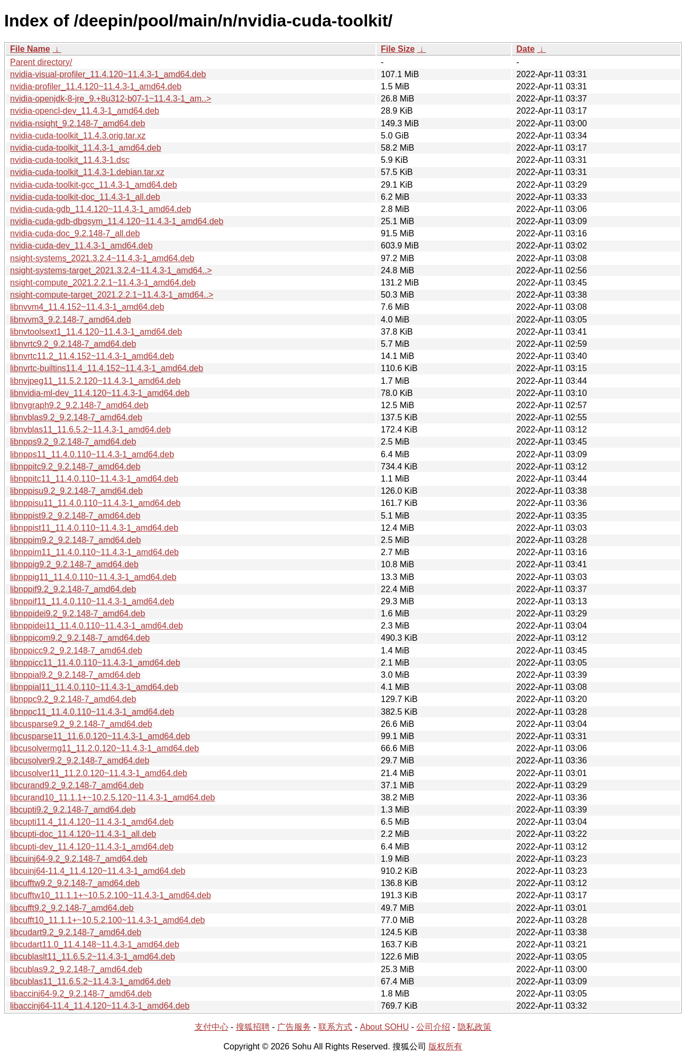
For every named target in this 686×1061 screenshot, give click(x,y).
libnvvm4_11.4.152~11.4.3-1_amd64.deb (87, 306)
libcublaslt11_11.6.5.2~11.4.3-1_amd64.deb (92, 956)
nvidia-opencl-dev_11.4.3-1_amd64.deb (84, 110)
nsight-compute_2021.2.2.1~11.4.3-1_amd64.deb (103, 282)
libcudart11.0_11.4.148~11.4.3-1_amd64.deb (94, 944)
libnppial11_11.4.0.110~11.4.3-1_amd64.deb (94, 686)
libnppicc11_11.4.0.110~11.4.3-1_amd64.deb (95, 662)
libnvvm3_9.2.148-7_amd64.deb (70, 319)
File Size (398, 48)
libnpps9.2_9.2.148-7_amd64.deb (73, 441)
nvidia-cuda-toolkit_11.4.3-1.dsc (70, 159)
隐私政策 (474, 1026)
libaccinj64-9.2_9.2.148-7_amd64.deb (81, 993)
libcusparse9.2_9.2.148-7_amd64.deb (81, 723)
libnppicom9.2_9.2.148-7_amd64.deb (80, 637)
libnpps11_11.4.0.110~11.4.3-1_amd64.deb (92, 454)
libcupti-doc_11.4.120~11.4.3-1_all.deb (83, 833)
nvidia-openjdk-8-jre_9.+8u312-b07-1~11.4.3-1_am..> (110, 98)
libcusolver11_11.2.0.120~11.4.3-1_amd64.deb (98, 773)
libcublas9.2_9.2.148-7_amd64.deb (76, 969)
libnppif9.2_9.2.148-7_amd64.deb (73, 589)
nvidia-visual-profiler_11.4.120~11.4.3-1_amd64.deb (108, 74)
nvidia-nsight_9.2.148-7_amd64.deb (77, 123)
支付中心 (211, 1026)
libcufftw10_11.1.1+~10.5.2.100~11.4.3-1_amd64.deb (110, 895)
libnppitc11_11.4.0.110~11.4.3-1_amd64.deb (94, 478)
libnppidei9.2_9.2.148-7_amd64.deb (77, 613)
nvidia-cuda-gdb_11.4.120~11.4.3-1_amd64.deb (100, 209)
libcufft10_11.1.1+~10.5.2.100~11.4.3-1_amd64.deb (107, 920)
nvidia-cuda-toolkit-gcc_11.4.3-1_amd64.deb (93, 184)
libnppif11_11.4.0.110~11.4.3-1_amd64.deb (92, 601)
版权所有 (445, 1046)
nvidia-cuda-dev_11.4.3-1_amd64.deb (81, 245)
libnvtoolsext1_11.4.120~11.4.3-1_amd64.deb (96, 331)
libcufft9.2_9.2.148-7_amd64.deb (72, 907)
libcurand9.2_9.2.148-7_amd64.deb (77, 785)
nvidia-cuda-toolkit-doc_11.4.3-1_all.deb (85, 196)
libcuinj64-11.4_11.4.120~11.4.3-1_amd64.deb (97, 870)
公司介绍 (433, 1026)
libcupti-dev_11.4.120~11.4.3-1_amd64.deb (91, 846)
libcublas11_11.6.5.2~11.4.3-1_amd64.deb (90, 981)
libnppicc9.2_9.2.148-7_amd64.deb (76, 650)
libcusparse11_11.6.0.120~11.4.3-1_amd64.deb (100, 736)
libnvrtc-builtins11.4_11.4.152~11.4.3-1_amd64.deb (106, 368)
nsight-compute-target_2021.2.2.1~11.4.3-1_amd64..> (111, 294)
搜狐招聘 (253, 1026)
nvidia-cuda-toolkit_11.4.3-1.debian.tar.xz (87, 172)
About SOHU (384, 1026)
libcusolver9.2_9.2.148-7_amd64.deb (79, 760)
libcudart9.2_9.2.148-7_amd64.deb (75, 932)
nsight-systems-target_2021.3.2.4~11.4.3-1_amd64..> (111, 270)
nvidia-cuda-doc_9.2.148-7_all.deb (75, 233)
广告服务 (294, 1026)
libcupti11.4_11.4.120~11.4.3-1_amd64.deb (91, 821)
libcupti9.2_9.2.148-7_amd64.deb (73, 809)
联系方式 (335, 1026)
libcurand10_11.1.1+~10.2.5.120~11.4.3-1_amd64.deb (112, 797)
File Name (30, 48)
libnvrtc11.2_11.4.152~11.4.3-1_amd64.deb (92, 356)
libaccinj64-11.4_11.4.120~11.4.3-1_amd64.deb (99, 1005)
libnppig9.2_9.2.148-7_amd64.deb (74, 564)
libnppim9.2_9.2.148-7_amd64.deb (75, 540)
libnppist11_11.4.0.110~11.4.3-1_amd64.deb (94, 527)
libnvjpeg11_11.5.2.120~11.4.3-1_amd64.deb (95, 380)
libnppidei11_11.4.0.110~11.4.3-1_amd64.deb (96, 625)
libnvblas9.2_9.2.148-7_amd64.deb (76, 417)
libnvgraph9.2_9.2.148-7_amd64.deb (79, 405)
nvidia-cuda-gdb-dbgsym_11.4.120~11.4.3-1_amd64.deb (116, 221)
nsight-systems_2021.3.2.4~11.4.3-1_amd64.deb (102, 258)
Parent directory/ (41, 62)
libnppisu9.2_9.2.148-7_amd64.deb (76, 490)
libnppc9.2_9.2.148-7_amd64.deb (73, 699)
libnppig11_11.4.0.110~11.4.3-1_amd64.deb (93, 577)
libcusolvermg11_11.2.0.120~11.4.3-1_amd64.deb (104, 748)
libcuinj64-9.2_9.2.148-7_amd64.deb (79, 858)
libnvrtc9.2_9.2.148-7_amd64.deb (73, 343)
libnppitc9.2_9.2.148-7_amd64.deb (75, 466)
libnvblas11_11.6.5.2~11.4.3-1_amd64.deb (90, 429)
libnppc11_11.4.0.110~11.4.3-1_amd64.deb (92, 711)
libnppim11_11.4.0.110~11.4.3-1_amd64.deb (94, 552)
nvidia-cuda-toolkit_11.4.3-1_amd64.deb (85, 147)
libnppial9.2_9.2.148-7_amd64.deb (75, 674)
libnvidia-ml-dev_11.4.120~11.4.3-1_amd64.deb (99, 393)
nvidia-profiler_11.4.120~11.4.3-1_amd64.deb (95, 86)
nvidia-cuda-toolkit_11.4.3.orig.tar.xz (77, 135)
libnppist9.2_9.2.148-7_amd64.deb (75, 515)
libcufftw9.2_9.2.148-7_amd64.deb (75, 883)
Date (525, 48)
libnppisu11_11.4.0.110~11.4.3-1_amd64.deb (95, 503)
